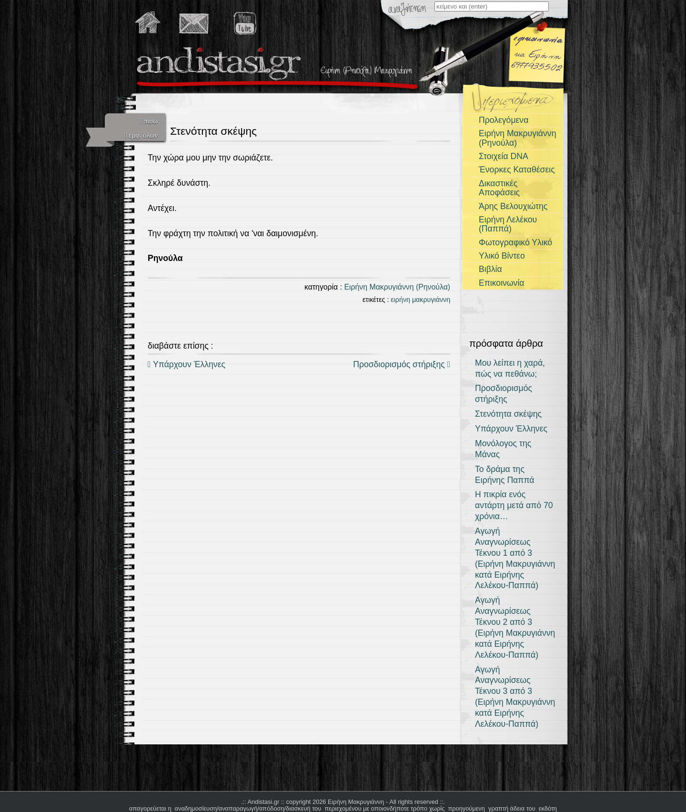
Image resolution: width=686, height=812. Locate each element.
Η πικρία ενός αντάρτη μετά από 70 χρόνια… (514, 505)
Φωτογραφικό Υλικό (515, 242)
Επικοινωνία (501, 283)
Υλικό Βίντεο (502, 256)
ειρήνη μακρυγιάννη (420, 299)
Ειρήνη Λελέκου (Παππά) (508, 224)
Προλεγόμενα (503, 120)
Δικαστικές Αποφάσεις (499, 188)
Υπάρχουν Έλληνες (186, 364)
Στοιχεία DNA (503, 156)
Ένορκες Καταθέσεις (517, 169)
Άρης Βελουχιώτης (513, 206)
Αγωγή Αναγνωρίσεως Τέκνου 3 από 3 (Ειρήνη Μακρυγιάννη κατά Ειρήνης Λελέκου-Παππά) (515, 697)
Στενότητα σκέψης (508, 414)
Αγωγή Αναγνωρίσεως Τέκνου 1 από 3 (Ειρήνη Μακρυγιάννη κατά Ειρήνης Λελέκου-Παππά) (515, 558)
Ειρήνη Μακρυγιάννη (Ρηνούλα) (397, 287)
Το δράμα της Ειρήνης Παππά (504, 474)
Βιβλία (490, 269)
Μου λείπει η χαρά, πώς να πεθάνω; (510, 368)
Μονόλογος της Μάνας (503, 449)
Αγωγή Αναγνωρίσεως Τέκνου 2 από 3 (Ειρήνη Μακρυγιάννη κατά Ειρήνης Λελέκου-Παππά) (515, 627)
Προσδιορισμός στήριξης (401, 364)
